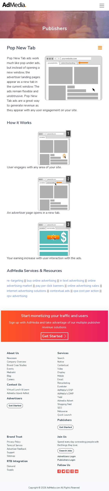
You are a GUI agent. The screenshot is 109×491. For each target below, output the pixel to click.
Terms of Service (14, 445)
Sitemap (11, 456)
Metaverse (62, 411)
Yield (59, 397)
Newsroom (12, 358)
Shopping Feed (64, 404)
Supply (10, 469)
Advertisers (14, 398)
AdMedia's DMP (65, 393)
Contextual (62, 365)
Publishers (64, 420)
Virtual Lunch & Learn (18, 389)
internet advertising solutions (27, 291)
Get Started (54, 336)
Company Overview (16, 361)
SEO (59, 407)
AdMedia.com (53, 487)
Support (11, 452)
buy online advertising (42, 280)
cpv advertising (17, 296)
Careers (10, 379)
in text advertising (72, 280)
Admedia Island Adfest (18, 393)
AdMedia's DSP (65, 390)
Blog (9, 375)
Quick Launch (64, 414)
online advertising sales (83, 286)
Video (60, 368)
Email (60, 379)
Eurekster (62, 386)
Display (61, 372)
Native (60, 361)
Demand (11, 466)
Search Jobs (65, 450)
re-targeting (15, 280)
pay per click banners (50, 286)
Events (10, 368)
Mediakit (11, 372)
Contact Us (14, 385)
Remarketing (63, 383)
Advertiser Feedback (16, 449)
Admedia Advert (65, 400)
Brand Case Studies (16, 365)
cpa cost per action (86, 291)
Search (60, 358)
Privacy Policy (14, 441)
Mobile (60, 375)
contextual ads (60, 291)
